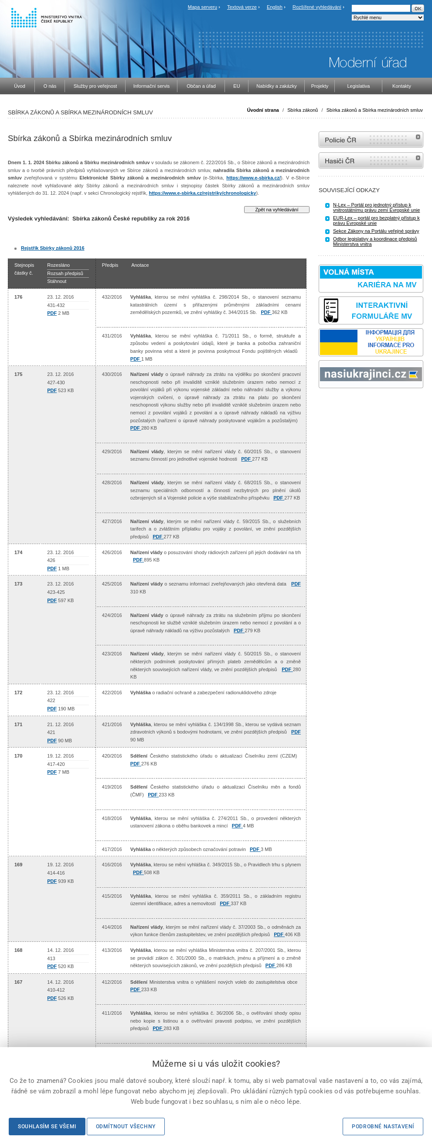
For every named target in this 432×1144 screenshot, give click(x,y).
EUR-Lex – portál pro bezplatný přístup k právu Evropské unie (376, 220)
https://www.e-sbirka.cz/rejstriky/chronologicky (202, 193)
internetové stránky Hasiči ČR (371, 160)
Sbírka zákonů (302, 110)
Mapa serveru (202, 7)
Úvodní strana (263, 110)
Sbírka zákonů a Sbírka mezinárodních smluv (375, 110)
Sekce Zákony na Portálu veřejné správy (376, 231)
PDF (52, 313)
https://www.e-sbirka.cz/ (253, 177)
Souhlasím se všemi (47, 1126)
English (274, 7)
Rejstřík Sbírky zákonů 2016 (53, 248)
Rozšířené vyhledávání (317, 7)
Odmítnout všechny (126, 1126)
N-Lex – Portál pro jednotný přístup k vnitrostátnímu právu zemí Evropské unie (376, 207)
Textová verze (242, 7)
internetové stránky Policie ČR (371, 139)
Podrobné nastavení (383, 1126)
